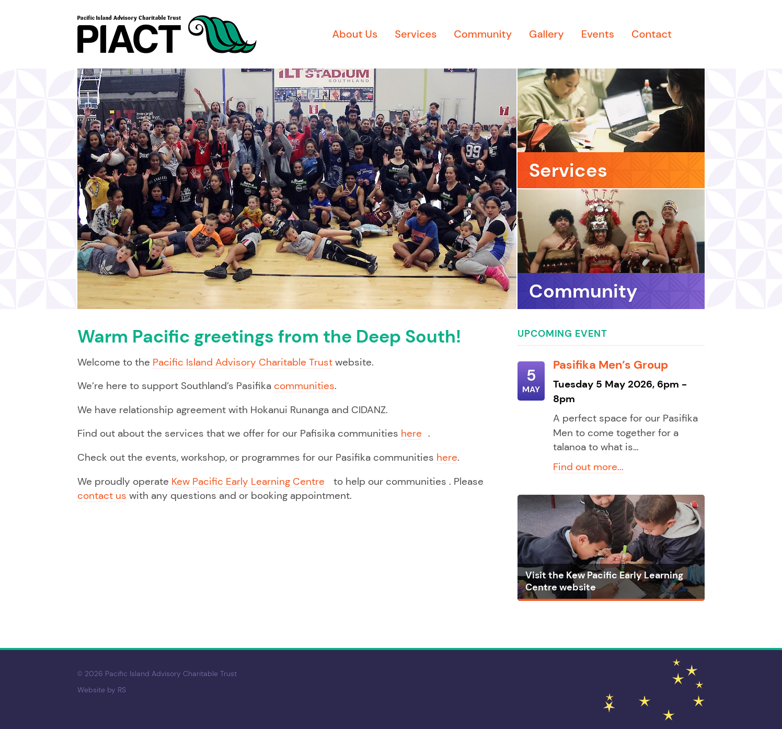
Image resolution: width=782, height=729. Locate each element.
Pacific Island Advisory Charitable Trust (242, 362)
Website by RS (101, 689)
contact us (101, 495)
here (411, 433)
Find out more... (588, 467)
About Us (354, 34)
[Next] (503, 189)
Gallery (546, 34)
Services (415, 34)
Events (597, 34)
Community (483, 34)
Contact (651, 34)
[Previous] (90, 189)
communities (304, 386)
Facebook (697, 34)
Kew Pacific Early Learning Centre (248, 481)
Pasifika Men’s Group (610, 365)
